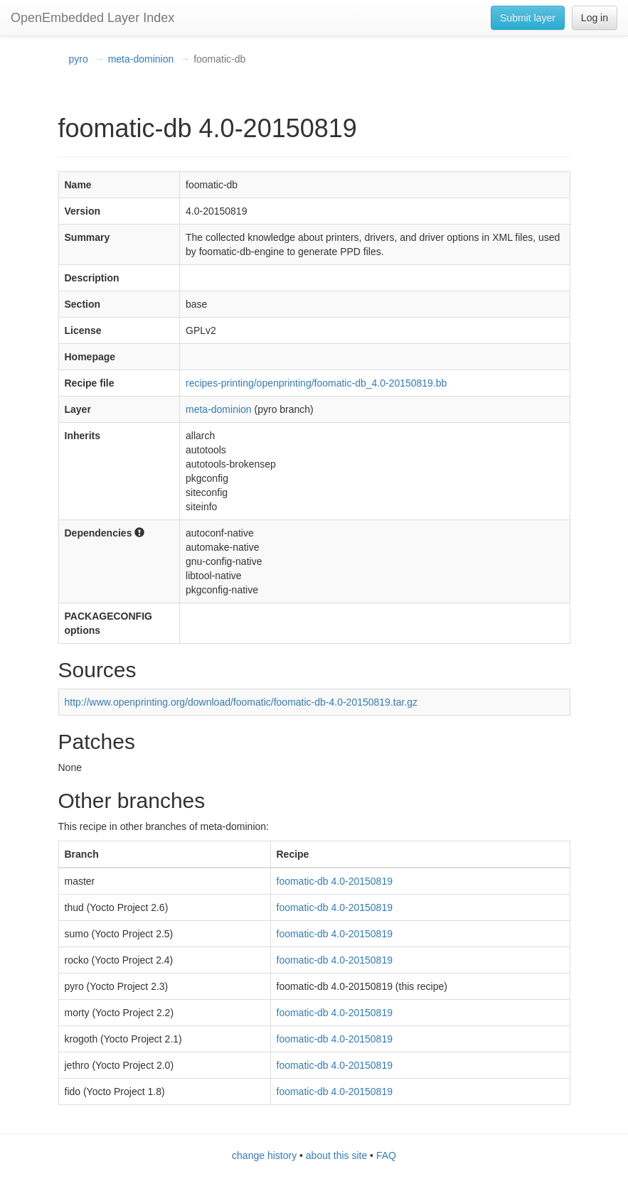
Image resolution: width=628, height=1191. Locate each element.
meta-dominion (141, 59)
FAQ (386, 1155)
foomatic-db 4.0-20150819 (335, 881)
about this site (336, 1155)
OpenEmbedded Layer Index (92, 18)
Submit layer (527, 17)
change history (264, 1155)
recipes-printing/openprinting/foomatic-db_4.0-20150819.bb (316, 383)
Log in (594, 17)
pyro (78, 59)
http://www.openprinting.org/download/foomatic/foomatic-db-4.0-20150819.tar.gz (241, 702)
